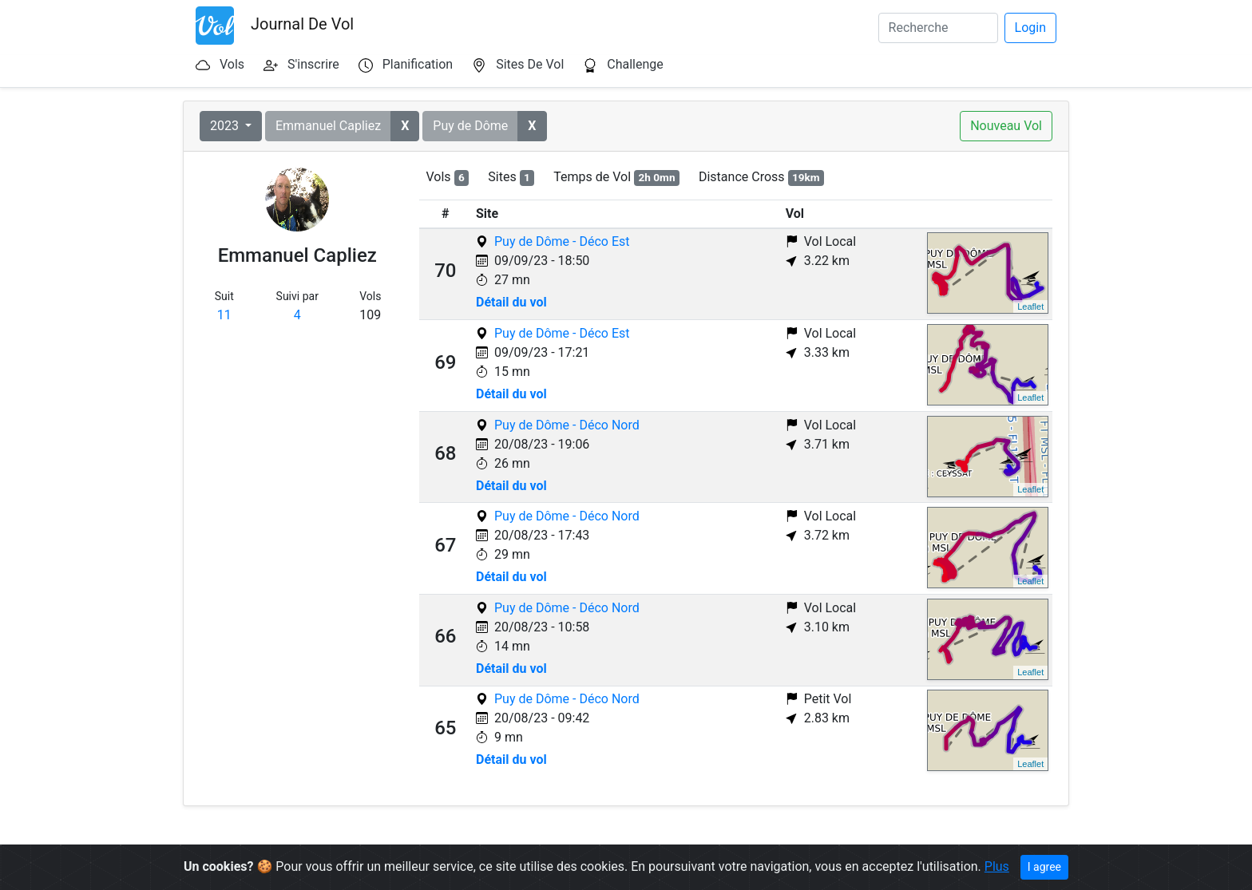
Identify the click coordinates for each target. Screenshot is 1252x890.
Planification (417, 64)
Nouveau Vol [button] (1006, 125)
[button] (404, 126)
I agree (1044, 866)
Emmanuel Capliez (328, 125)
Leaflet (1030, 306)
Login (1030, 27)
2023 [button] (226, 125)
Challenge (635, 64)
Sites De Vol (530, 64)
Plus (997, 866)
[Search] (938, 28)
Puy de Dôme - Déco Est (561, 241)
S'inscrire (313, 64)
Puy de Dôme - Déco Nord (567, 425)
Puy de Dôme (470, 125)
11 (224, 314)
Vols (232, 64)
